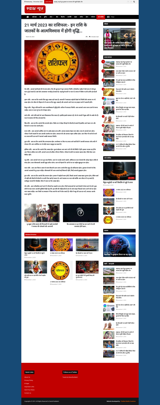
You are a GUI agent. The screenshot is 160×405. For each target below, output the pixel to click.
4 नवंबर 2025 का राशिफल (57, 253)
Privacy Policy (28, 380)
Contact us (27, 393)
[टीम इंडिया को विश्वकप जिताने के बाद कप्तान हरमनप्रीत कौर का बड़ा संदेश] (108, 137)
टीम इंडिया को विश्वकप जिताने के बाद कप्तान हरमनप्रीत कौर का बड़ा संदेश (125, 136)
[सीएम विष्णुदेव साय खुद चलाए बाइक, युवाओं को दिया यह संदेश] (108, 110)
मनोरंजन (93, 17)
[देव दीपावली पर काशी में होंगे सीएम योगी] (108, 119)
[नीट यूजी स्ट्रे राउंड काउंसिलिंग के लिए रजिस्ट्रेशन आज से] (108, 83)
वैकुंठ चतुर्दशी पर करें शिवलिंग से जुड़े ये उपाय (118, 182)
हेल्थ (87, 17)
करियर (81, 17)
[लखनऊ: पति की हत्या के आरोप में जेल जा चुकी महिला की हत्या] (108, 128)
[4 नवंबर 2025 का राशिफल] (61, 244)
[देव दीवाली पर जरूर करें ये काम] (87, 244)
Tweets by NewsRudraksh (70, 377)
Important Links (29, 386)
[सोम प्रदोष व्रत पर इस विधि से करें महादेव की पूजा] (35, 267)
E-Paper (26, 383)
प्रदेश (51, 17)
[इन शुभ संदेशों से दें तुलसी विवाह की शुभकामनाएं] (87, 267)
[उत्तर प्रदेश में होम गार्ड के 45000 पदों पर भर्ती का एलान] (108, 74)
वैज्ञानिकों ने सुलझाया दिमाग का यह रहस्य (118, 254)
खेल (57, 17)
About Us (27, 377)
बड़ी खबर (34, 17)
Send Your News (29, 390)
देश (40, 17)
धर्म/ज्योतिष (101, 17)
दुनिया (45, 17)
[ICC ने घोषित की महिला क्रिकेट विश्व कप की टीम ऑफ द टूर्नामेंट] (108, 147)
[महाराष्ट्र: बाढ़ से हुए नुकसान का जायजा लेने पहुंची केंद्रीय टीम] (108, 65)
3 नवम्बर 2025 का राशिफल (57, 282)
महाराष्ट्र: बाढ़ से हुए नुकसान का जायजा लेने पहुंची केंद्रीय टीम (68, 2)
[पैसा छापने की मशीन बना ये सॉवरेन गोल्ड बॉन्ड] (108, 92)
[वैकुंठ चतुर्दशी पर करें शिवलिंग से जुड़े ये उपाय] (35, 244)
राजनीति (69, 17)
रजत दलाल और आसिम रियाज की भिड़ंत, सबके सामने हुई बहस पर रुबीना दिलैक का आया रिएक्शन (118, 45)
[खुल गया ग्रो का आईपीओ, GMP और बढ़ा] (108, 101)
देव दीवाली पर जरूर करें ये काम (84, 253)
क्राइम (75, 17)
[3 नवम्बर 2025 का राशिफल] (61, 270)
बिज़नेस (63, 17)
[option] (119, 39)
